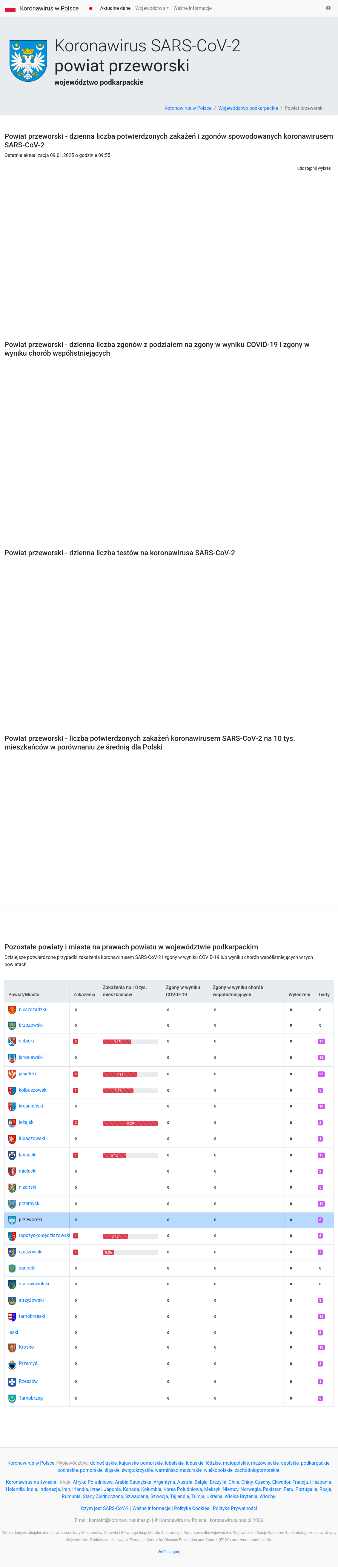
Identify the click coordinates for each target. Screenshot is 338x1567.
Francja (300, 1482)
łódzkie (213, 1463)
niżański (27, 1187)
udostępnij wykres (314, 168)
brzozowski (31, 1025)
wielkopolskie (218, 1470)
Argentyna (164, 1482)
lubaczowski (32, 1138)
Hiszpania (320, 1482)
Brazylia (218, 1482)
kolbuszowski (33, 1090)
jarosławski (31, 1057)
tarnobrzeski (32, 1316)
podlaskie (67, 1470)
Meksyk (212, 1489)
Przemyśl (29, 1363)
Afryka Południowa (93, 1482)
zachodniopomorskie (257, 1470)
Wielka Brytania (241, 1496)
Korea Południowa (182, 1489)
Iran (66, 1489)
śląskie (112, 1470)
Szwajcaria (136, 1496)
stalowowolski (34, 1284)
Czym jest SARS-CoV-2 (105, 1508)
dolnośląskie (103, 1463)
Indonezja (49, 1489)
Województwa (150, 8)
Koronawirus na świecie (31, 1482)
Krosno (26, 1347)
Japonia (112, 1489)
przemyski (30, 1203)
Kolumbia (151, 1489)
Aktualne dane (115, 8)
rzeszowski (30, 1252)
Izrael (96, 1489)
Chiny (247, 1482)
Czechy (262, 1482)
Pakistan (272, 1489)
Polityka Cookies (191, 1508)
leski (13, 1332)
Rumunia (71, 1496)
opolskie (290, 1463)
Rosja (325, 1489)
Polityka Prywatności (235, 1508)
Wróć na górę (169, 1551)
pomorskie (91, 1470)
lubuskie (194, 1463)
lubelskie (174, 1463)
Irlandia (80, 1489)
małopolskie (236, 1463)
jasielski (27, 1073)
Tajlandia (179, 1496)
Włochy (267, 1496)
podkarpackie (315, 1463)
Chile (233, 1482)
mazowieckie (265, 1463)
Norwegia (250, 1489)
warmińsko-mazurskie (178, 1470)
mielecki (27, 1171)
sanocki (27, 1268)
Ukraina (214, 1496)
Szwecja (159, 1496)
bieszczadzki (32, 1009)
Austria (185, 1482)
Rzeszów (28, 1381)
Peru (289, 1489)
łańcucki (27, 1155)
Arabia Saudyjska (133, 1482)
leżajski (27, 1122)
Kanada (131, 1489)
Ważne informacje (192, 8)
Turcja (198, 1496)
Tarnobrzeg (31, 1398)
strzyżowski (31, 1300)
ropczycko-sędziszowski (44, 1235)
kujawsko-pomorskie (141, 1463)
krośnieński (31, 1106)
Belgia (201, 1482)
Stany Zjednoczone (103, 1496)
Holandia (15, 1489)
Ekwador (281, 1482)
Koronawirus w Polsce (49, 8)
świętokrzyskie (137, 1470)
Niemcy (230, 1489)
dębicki (26, 1041)
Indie (32, 1489)
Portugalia (306, 1489)
